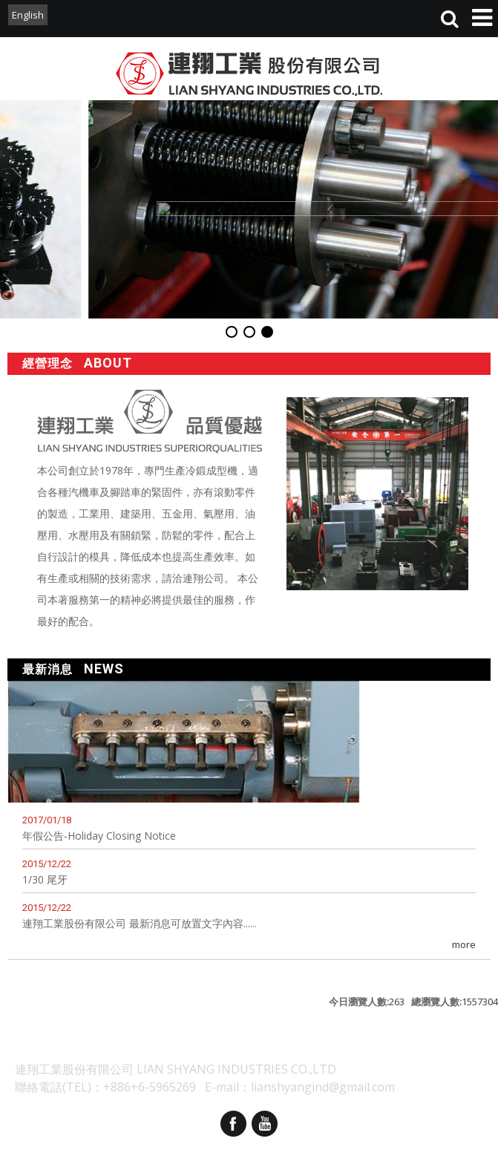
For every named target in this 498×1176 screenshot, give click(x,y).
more (464, 944)
